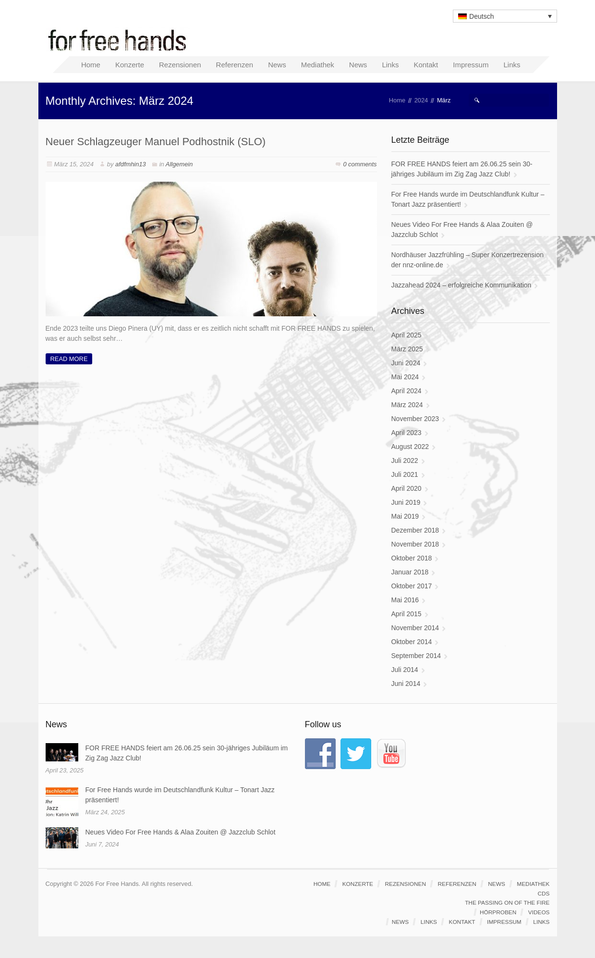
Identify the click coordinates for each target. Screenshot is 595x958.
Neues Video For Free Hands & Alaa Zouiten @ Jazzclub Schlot (180, 832)
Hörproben (498, 912)
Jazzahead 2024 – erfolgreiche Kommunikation (461, 285)
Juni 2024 (406, 363)
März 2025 (407, 349)
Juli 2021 (404, 474)
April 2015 (406, 614)
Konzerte (357, 884)
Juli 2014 (404, 669)
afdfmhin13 (130, 164)
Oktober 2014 (411, 642)
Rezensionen (405, 884)
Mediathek (533, 884)
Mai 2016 (405, 600)
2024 (421, 100)
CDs (544, 893)
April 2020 (406, 488)
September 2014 (416, 655)
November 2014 (415, 628)
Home (397, 100)
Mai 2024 (405, 377)
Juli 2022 (404, 460)
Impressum (504, 922)
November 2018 (415, 544)
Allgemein (179, 164)
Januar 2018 (410, 572)
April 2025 (406, 335)
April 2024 (406, 391)
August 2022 (410, 446)
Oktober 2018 (411, 558)
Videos (539, 912)
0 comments (359, 164)
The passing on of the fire (507, 902)
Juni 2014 (406, 683)
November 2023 (415, 419)
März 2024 (407, 405)
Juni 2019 (406, 502)
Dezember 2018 (415, 530)
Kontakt (462, 922)
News (496, 884)
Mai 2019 (405, 516)
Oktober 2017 (411, 586)
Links (429, 922)
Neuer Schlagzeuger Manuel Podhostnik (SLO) (156, 142)
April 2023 (406, 432)
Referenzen (457, 884)
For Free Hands (120, 39)
